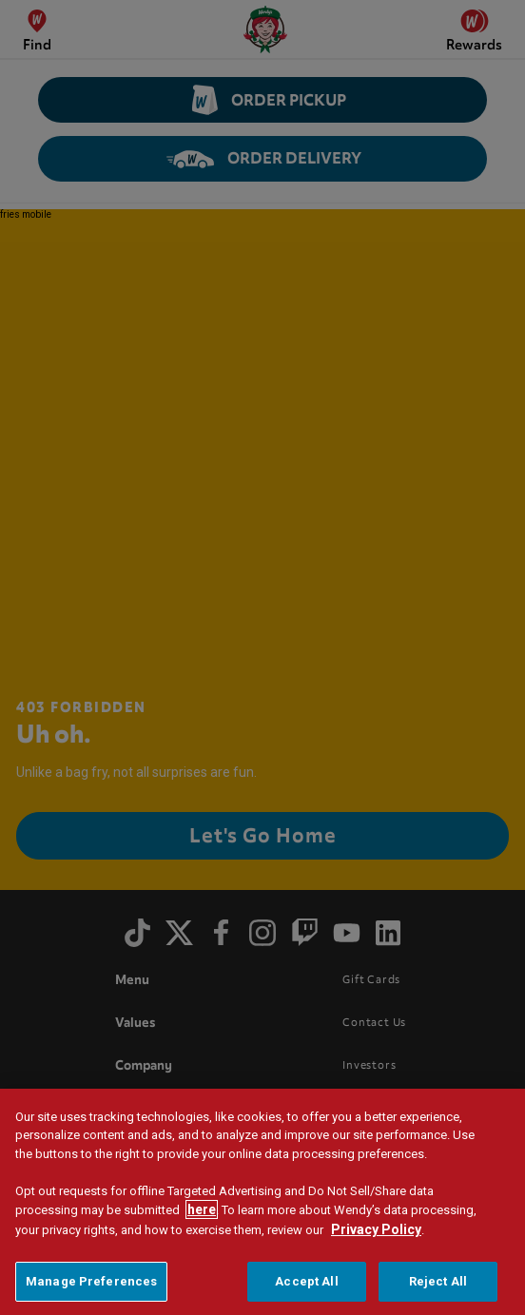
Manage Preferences (91, 1281)
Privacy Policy (376, 1229)
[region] (262, 1202)
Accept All (306, 1281)
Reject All (438, 1281)
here (201, 1209)
